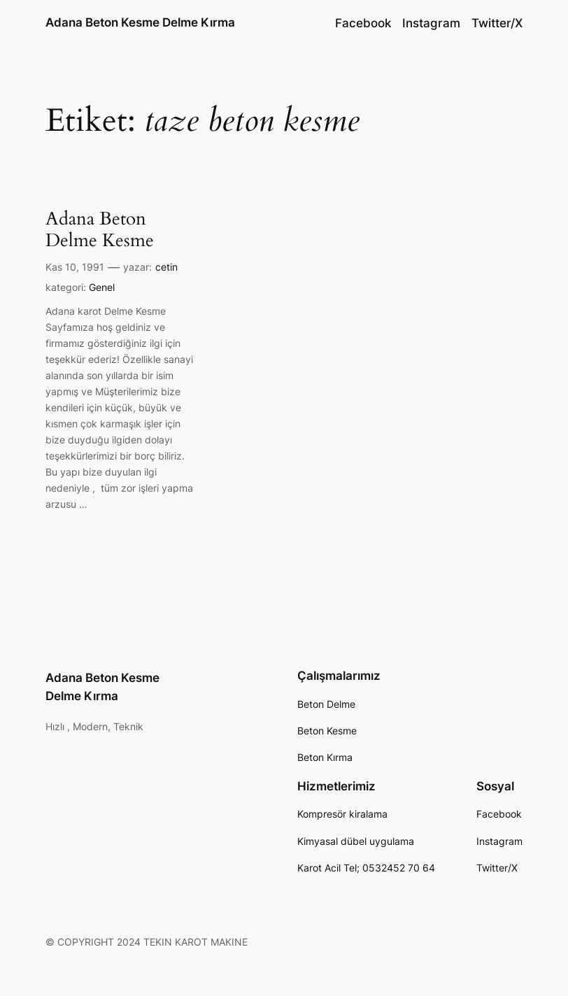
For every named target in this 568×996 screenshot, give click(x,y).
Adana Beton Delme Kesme (99, 229)
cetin (166, 267)
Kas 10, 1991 (74, 267)
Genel (102, 287)
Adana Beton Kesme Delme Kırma (140, 22)
